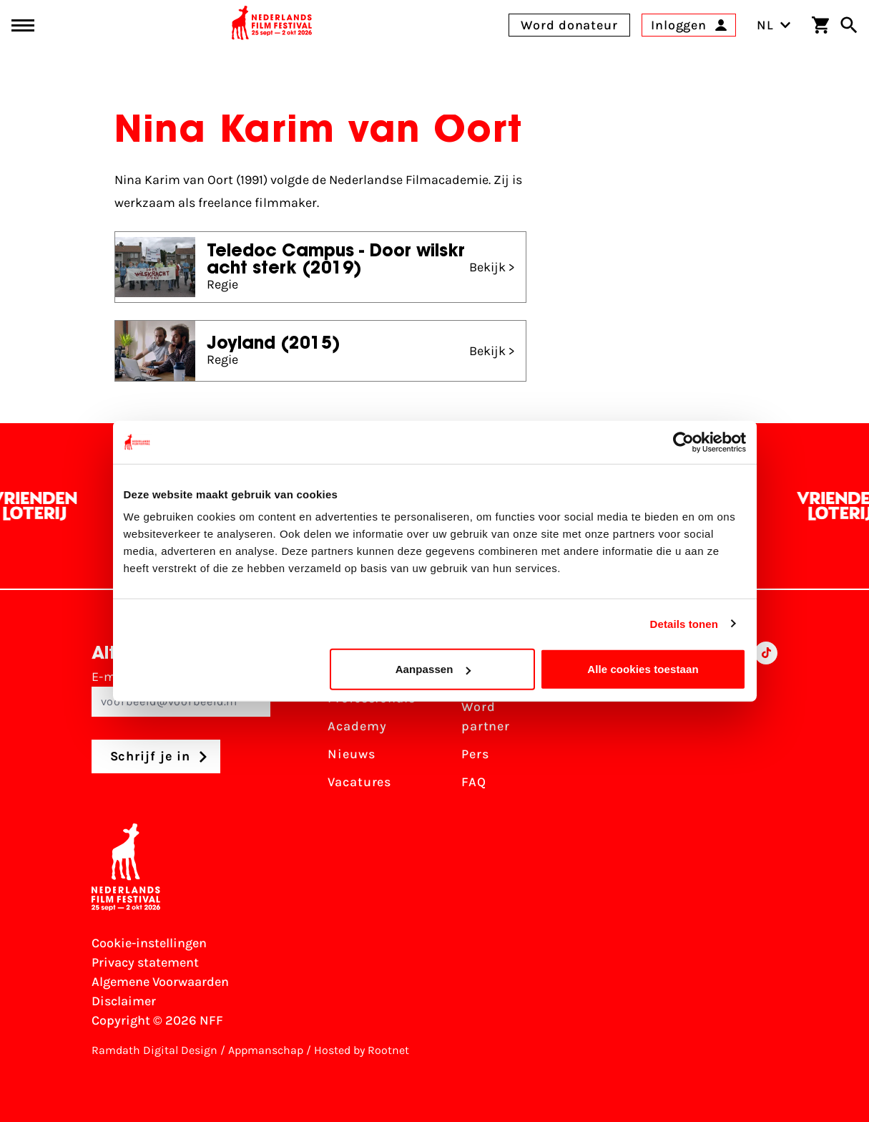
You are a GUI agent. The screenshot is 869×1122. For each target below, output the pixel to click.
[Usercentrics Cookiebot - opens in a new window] (683, 442)
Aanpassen (433, 669)
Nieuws (351, 754)
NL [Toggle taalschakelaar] (774, 25)
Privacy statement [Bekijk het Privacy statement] (145, 962)
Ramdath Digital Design (154, 1050)
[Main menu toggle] (22, 25)
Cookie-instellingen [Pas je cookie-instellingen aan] (149, 943)
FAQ (473, 782)
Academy (357, 726)
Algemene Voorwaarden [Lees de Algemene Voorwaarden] (160, 982)
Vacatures (359, 782)
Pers (475, 754)
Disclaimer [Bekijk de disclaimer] (124, 1001)
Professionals (372, 698)
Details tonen (684, 623)
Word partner (485, 716)
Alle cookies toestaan (643, 669)
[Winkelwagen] (820, 25)
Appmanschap (265, 1050)
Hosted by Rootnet (361, 1050)
